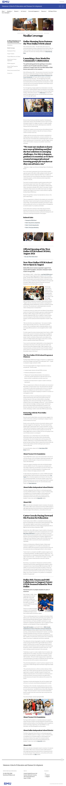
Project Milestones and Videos (13, 56)
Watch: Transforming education (32, 225)
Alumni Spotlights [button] (6, 12)
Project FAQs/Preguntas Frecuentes (12, 67)
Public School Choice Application (11, 60)
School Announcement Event (13, 70)
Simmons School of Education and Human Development (22, 6)
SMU (24, 505)
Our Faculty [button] (23, 11)
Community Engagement (21, 33)
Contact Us (9, 73)
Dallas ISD (39, 498)
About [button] (3, 11)
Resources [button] (43, 11)
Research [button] (16, 11)
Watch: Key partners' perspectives (32, 222)
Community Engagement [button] (33, 11)
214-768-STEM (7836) (7, 773)
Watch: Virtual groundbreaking (31, 227)
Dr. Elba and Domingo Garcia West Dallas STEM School (34, 33)
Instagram (47, 776)
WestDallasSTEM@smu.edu (9, 775)
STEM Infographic (11, 63)
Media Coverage (11, 48)
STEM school (42, 92)
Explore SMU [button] (61, 1)
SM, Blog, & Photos (52, 11)
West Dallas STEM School (28, 533)
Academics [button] (9, 11)
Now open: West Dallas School (30, 256)
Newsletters (9, 45)
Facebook (47, 775)
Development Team (11, 50)
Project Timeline (10, 53)
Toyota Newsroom (32, 483)
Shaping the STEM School (30, 220)
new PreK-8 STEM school (46, 274)
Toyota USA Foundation (28, 627)
